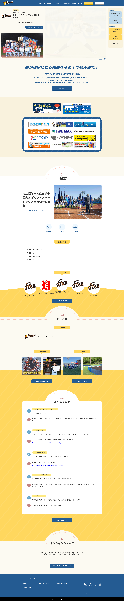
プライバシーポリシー (43, 584)
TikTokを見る (81, 381)
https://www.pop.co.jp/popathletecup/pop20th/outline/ (49, 443)
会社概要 (25, 584)
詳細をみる (61, 88)
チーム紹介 (57, 3)
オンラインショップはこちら (61, 566)
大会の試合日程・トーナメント (37, 210)
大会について (41, 3)
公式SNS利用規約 (62, 584)
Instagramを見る (40, 381)
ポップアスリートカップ (35, 249)
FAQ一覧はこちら (62, 520)
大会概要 (49, 3)
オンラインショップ (76, 3)
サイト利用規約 (26, 587)
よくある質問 (66, 3)
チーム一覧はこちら (62, 300)
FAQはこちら (115, 43)
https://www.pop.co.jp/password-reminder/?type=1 (47, 465)
